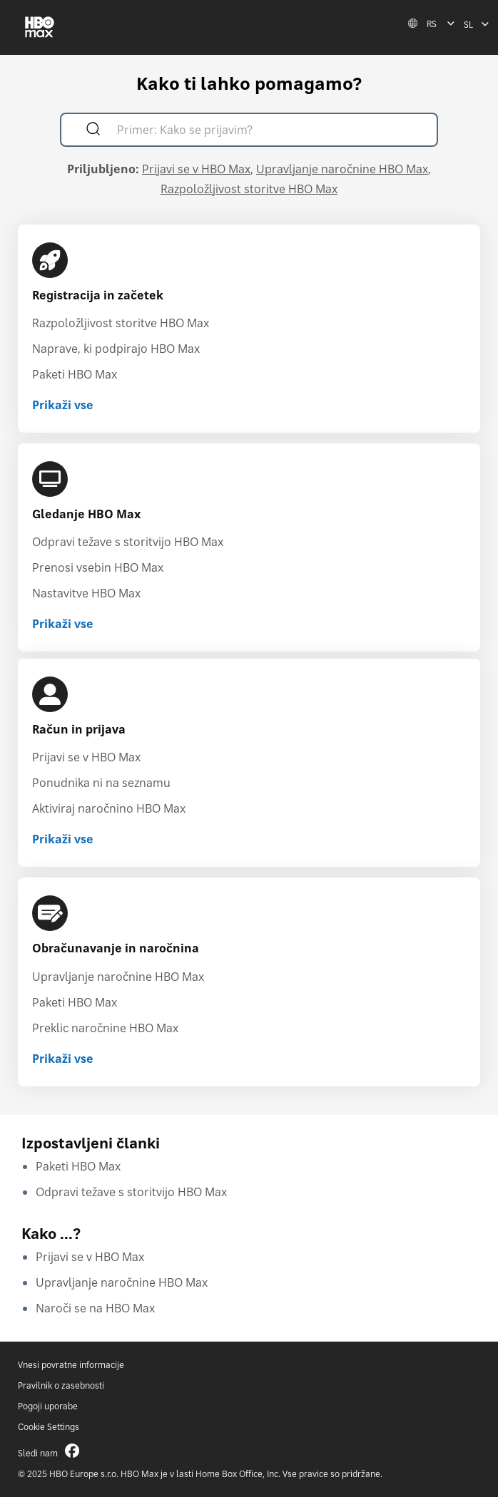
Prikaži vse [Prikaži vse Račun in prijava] (62, 839)
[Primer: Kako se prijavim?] (269, 131)
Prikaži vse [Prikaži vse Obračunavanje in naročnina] (62, 1058)
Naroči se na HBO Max (95, 1308)
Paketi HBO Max (74, 374)
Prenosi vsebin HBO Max (97, 567)
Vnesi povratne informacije (71, 1365)
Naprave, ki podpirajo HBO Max (116, 348)
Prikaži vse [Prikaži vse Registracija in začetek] (62, 405)
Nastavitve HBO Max (86, 593)
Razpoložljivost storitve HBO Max (249, 189)
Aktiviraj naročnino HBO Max (109, 808)
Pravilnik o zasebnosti (61, 1385)
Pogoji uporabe (48, 1406)
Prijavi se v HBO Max (196, 169)
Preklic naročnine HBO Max (105, 1028)
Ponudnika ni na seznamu (101, 783)
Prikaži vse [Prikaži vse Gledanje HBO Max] (62, 624)
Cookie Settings (48, 1427)
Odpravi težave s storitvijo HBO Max (127, 542)
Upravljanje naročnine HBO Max (342, 169)
